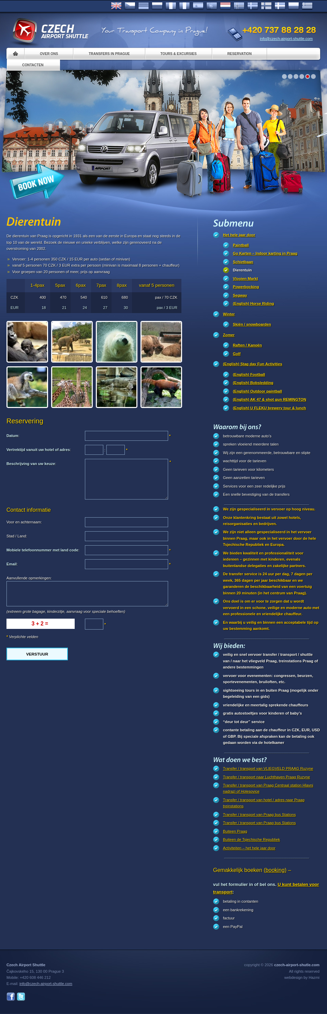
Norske (239, 6)
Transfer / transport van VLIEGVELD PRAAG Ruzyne (268, 768)
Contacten (33, 65)
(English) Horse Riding (253, 303)
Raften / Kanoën (247, 345)
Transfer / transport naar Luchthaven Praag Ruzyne (266, 777)
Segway (240, 295)
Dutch (225, 6)
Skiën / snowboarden (252, 324)
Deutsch (143, 6)
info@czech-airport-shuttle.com (286, 39)
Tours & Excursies (179, 54)
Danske (279, 6)
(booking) (275, 870)
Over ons (49, 54)
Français (170, 6)
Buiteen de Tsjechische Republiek (251, 839)
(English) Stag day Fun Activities (252, 364)
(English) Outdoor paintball (257, 391)
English (116, 6)
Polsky (293, 6)
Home (15, 53)
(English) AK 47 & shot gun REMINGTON (269, 399)
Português (211, 6)
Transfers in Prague (109, 54)
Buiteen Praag (235, 831)
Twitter (21, 996)
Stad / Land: (16, 536)
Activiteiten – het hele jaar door (249, 848)
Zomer (229, 335)
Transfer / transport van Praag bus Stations (259, 815)
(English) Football (249, 374)
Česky (129, 6)
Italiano (184, 6)
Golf (236, 354)
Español (198, 6)
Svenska (252, 6)
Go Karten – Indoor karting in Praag (265, 253)
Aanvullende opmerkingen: (28, 578)
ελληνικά (307, 6)
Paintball (241, 245)
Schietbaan (243, 262)
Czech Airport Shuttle (50, 31)
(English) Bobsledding (253, 383)
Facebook (10, 996)
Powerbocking (246, 287)
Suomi (266, 6)
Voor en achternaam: (24, 522)
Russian (157, 6)
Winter (229, 314)
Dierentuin (242, 270)
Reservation (239, 54)
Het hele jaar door (239, 235)
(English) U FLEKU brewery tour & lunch (269, 408)
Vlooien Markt (245, 279)
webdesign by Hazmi (301, 977)
